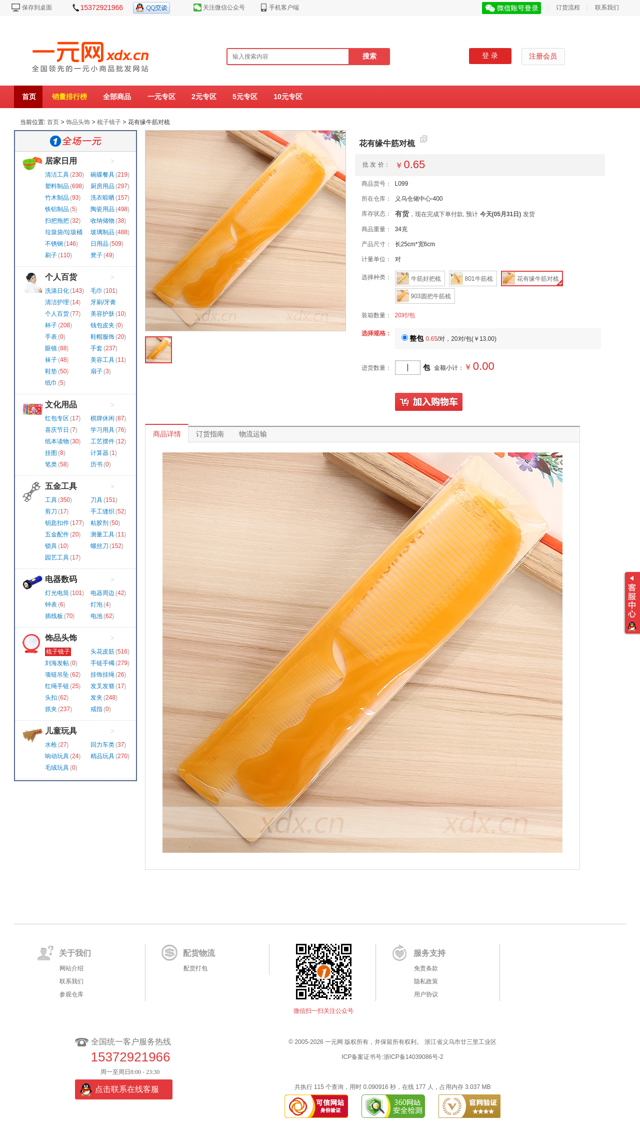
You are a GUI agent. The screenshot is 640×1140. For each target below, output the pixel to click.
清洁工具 (57, 174)
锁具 (51, 545)
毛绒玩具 (57, 767)
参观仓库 (72, 994)
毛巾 (96, 290)
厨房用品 (102, 186)
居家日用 (61, 161)
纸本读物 (57, 441)
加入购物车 (429, 402)
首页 (29, 97)
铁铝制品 (57, 209)
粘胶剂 (99, 522)
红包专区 (57, 418)
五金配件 (57, 534)
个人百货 (61, 277)
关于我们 (75, 953)
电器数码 (61, 579)
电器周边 (102, 593)
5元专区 (245, 97)
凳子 (96, 255)
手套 (96, 348)
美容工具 (102, 359)
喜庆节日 (57, 429)
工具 (51, 499)
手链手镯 (102, 663)
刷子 (51, 255)
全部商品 (117, 97)
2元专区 (204, 97)
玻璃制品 (102, 232)
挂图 (51, 452)
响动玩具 (57, 756)
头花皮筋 (102, 651)
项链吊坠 (57, 674)
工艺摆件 (102, 441)
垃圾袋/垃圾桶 (63, 232)
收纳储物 (102, 220)
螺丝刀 (99, 545)
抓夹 (51, 709)
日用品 (99, 243)
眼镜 (51, 348)
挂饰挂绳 (102, 674)
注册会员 (543, 56)
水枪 (51, 744)
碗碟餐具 (102, 174)
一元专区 (162, 97)
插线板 (54, 616)
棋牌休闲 (102, 418)
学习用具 (102, 429)
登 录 (490, 56)
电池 (96, 616)
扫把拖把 (57, 220)
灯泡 (96, 604)
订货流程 (568, 7)
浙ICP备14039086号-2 (414, 1056)
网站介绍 (72, 968)
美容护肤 (102, 313)
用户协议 (426, 994)
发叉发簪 (102, 686)
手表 (51, 336)
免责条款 (426, 968)
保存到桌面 (37, 7)
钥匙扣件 (57, 522)
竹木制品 (57, 197)
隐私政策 (426, 981)
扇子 (96, 371)
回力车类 (102, 744)
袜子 (51, 359)
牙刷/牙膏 (103, 302)
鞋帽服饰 (102, 336)
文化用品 (61, 404)
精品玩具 (102, 756)
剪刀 (51, 511)
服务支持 (430, 953)
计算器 (99, 452)
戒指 (96, 709)
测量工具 (102, 534)
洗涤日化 (57, 290)
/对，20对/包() (449, 338)
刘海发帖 (57, 663)
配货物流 (199, 953)
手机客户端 (284, 7)
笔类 (51, 464)
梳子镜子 (109, 122)
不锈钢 (54, 243)
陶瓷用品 (102, 209)
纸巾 (51, 382)
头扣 (51, 697)
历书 (96, 464)
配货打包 (196, 968)
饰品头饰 (78, 122)
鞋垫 (51, 371)
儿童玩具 (61, 731)
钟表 (51, 604)
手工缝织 (102, 511)
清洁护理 (57, 302)
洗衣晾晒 (102, 197)
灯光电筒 (57, 593)
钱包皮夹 (102, 325)
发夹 (96, 697)
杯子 (51, 325)
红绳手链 (57, 686)
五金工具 (61, 486)
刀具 (96, 499)
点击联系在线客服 (127, 1089)
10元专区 (288, 97)
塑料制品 (57, 186)
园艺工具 (57, 557)
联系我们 (607, 7)
